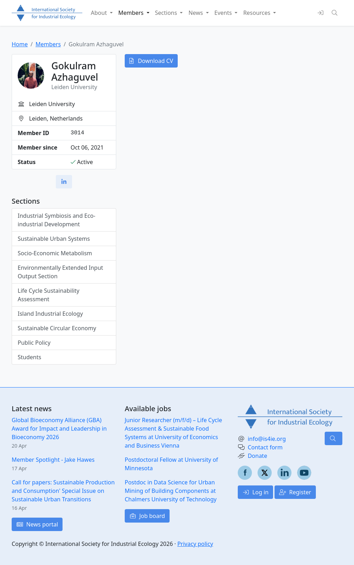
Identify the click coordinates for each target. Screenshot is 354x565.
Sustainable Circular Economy (57, 328)
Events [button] (224, 13)
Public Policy (34, 342)
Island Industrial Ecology (50, 314)
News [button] (196, 13)
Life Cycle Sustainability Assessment (48, 295)
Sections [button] (167, 13)
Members (48, 44)
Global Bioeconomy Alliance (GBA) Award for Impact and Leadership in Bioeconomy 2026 (59, 428)
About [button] (99, 13)
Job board (147, 516)
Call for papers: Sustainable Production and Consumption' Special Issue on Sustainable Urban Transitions (63, 490)
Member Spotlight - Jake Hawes (53, 460)
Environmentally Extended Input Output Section (60, 272)
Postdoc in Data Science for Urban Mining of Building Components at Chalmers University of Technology (171, 490)
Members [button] (131, 13)
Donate (257, 456)
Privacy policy (195, 544)
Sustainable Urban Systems (54, 239)
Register (295, 492)
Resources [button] (257, 13)
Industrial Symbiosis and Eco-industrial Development (56, 220)
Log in (255, 492)
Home (20, 44)
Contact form (265, 447)
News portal (37, 524)
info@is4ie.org (267, 439)
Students (29, 357)
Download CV (151, 61)
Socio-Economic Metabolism (55, 253)
